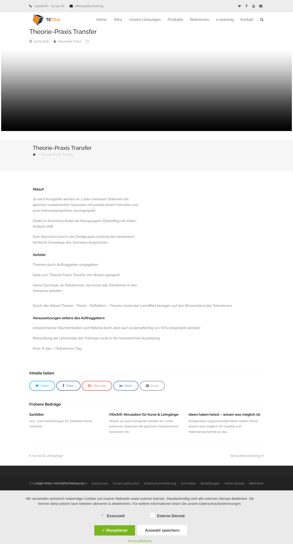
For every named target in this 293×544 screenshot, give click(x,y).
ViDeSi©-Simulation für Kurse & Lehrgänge (144, 414)
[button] (42, 386)
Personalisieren (140, 541)
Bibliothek (256, 483)
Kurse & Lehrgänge (46, 456)
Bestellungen (210, 483)
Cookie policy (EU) (126, 483)
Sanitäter (36, 414)
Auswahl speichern (162, 530)
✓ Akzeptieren (115, 530)
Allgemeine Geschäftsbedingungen (61, 483)
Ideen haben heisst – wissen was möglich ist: (225, 414)
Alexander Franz (69, 41)
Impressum (100, 483)
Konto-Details (234, 483)
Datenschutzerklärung (160, 483)
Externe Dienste (167, 515)
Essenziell (112, 515)
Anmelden (188, 483)
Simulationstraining (247, 456)
